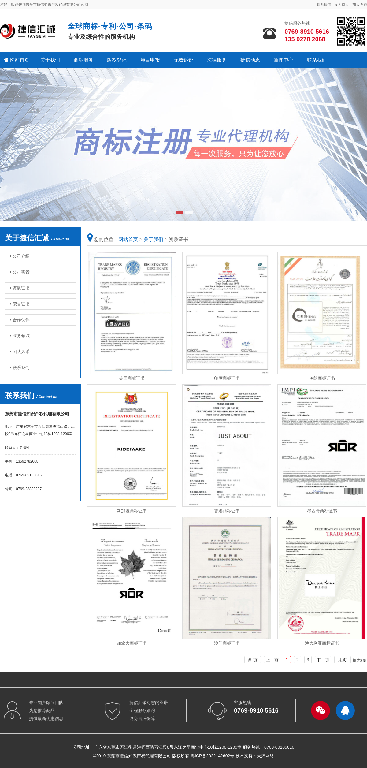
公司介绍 (20, 256)
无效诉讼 (183, 59)
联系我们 (317, 59)
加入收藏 (359, 4)
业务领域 (20, 335)
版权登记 (117, 59)
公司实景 (20, 272)
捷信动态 (250, 59)
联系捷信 (324, 4)
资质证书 (20, 287)
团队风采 (20, 351)
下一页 (323, 660)
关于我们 (50, 59)
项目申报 (150, 59)
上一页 (272, 660)
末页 (342, 660)
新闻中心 (283, 59)
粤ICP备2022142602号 (212, 755)
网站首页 (16, 59)
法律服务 (217, 59)
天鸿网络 (265, 755)
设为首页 (341, 4)
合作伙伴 (20, 319)
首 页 (253, 660)
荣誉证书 (20, 303)
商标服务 (83, 59)
